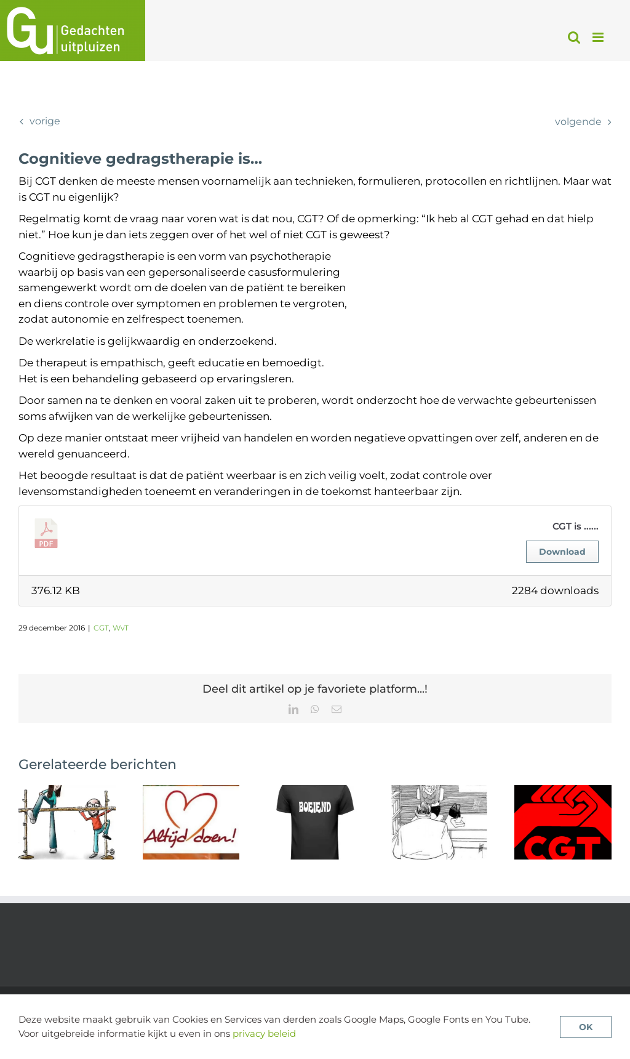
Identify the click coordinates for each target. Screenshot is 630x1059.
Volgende (578, 121)
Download (562, 551)
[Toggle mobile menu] (598, 37)
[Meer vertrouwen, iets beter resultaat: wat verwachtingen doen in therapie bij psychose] (67, 791)
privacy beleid (264, 1033)
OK (585, 1027)
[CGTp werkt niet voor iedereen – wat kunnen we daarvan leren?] (315, 791)
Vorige (45, 121)
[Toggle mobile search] (574, 37)
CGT (101, 627)
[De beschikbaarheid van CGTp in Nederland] (563, 791)
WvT (121, 627)
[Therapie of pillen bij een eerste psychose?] (439, 791)
